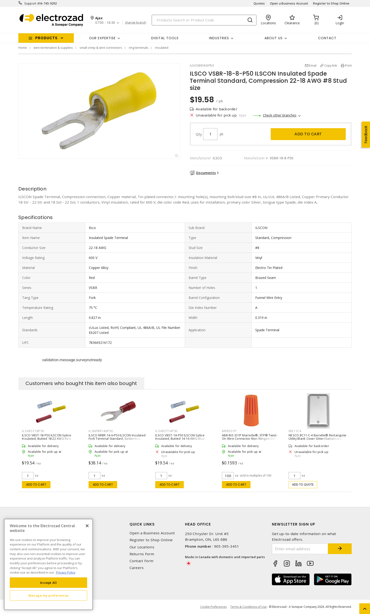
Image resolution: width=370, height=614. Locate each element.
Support (30, 3)
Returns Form (142, 554)
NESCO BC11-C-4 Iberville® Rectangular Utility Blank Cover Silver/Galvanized (317, 437)
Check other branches (279, 115)
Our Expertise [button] (102, 38)
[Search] (204, 20)
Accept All (48, 582)
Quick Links (142, 524)
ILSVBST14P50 (166, 431)
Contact (327, 38)
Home (22, 47)
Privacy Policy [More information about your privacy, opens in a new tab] (65, 572)
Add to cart (308, 134)
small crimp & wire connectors (101, 47)
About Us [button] (274, 38)
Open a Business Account (289, 3)
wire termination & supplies (53, 47)
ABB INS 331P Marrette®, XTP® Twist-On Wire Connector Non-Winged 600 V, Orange (250, 438)
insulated (161, 47)
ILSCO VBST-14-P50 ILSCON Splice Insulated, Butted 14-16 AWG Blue (180, 437)
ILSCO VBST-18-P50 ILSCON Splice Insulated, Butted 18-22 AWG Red (46, 437)
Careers (137, 567)
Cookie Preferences (213, 606)
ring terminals (138, 47)
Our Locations (142, 547)
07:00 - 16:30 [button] (105, 23)
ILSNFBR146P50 (101, 431)
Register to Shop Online (331, 3)
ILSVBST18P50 (33, 431)
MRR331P (229, 431)
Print (348, 65)
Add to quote (303, 484)
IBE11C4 (295, 431)
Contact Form (142, 561)
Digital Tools (165, 38)
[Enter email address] (300, 548)
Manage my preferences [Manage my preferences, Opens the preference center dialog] (48, 595)
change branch (135, 22)
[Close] (87, 526)
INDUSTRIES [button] (219, 38)
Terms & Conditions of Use (248, 607)
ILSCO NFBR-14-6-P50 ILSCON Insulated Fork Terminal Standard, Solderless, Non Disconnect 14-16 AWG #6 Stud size (118, 438)
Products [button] (46, 37)
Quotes (259, 3)
